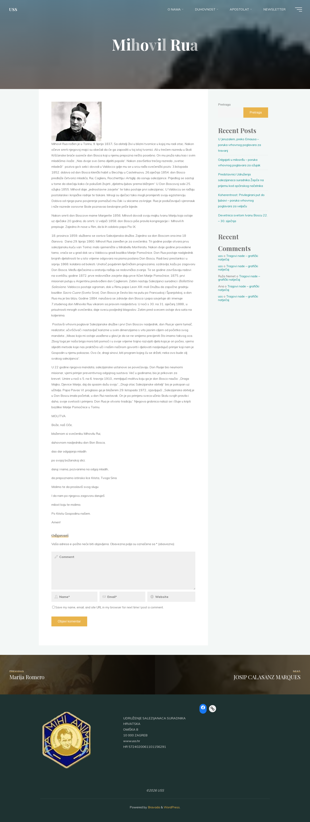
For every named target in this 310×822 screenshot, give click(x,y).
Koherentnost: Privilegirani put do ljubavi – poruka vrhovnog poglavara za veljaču (241, 200)
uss (220, 256)
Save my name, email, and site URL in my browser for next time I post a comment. (108, 607)
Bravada (153, 807)
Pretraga (224, 104)
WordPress (172, 807)
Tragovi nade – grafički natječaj (238, 257)
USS (13, 9)
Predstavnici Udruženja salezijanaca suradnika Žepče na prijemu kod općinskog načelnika (241, 180)
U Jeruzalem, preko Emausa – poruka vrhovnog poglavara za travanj (239, 144)
